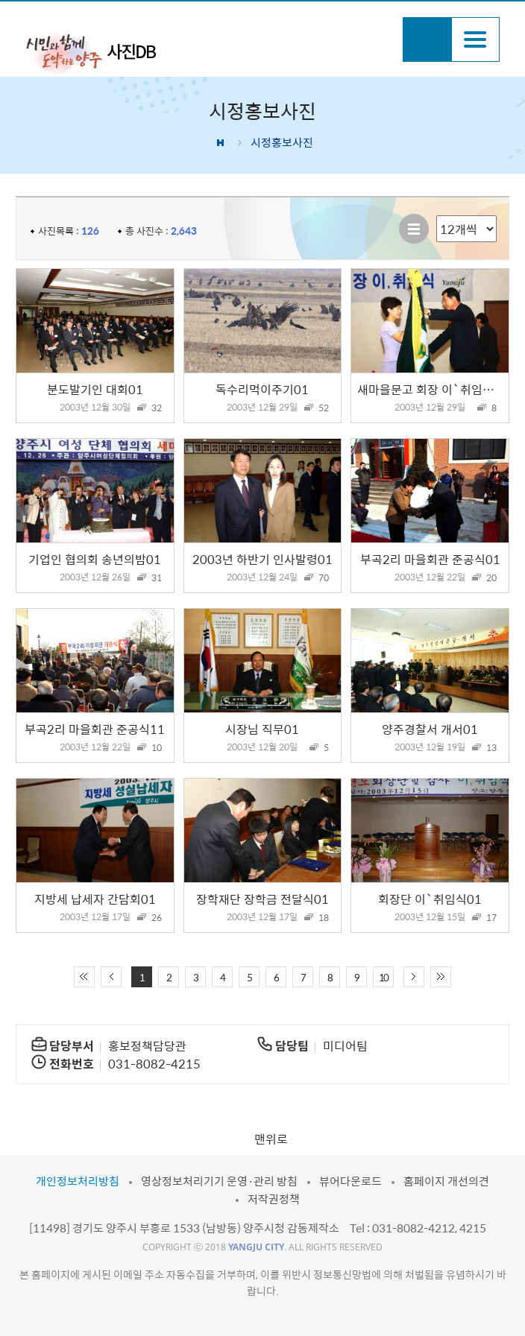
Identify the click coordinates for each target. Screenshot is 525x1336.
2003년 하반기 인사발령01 (262, 558)
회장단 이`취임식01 (430, 898)
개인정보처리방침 (77, 1181)
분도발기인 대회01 (95, 389)
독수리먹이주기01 (262, 389)
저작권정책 (274, 1199)
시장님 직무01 (262, 728)
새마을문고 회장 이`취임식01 (433, 389)
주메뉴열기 (475, 39)
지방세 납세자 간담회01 (95, 898)
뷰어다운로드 (350, 1181)
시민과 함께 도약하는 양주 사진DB (91, 52)
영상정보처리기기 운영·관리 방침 (219, 1181)
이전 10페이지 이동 (111, 976)
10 (383, 977)
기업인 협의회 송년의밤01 (94, 558)
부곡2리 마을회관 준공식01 (430, 558)
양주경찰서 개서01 (430, 728)
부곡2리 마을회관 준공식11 (95, 728)
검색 (427, 39)
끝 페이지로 (440, 976)
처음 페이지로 (84, 976)
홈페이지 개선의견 (446, 1181)
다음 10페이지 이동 (413, 976)
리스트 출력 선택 (436, 215)
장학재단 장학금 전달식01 (262, 898)
